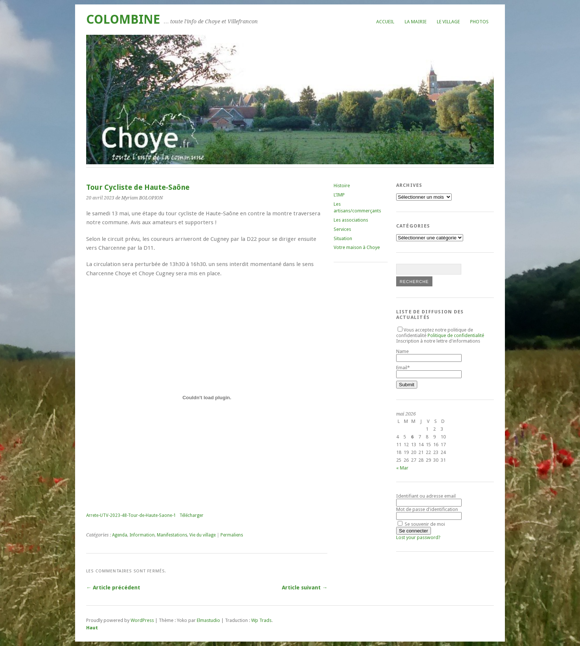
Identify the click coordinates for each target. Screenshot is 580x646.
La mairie (415, 21)
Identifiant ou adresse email (426, 496)
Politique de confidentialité (456, 335)
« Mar (402, 468)
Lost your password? (418, 537)
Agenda (119, 535)
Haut (92, 627)
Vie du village (202, 535)
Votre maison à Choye (357, 247)
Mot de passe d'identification (427, 509)
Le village (448, 21)
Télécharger (191, 515)
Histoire (342, 185)
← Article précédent (113, 588)
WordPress (142, 620)
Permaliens (231, 535)
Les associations (351, 220)
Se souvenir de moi (421, 524)
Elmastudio (208, 620)
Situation (343, 238)
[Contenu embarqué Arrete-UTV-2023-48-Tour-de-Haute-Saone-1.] (206, 397)
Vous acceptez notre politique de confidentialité (440, 332)
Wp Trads (261, 620)
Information (142, 535)
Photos (479, 21)
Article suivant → (304, 588)
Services (342, 229)
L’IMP (339, 195)
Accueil (385, 21)
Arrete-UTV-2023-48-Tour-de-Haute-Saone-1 (131, 515)
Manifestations (172, 535)
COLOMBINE (123, 19)
